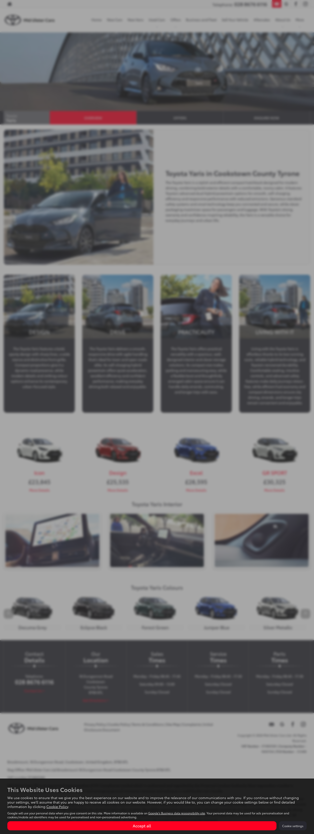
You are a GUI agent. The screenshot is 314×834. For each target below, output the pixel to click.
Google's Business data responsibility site (176, 813)
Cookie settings (292, 826)
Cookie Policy (57, 806)
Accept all (142, 825)
